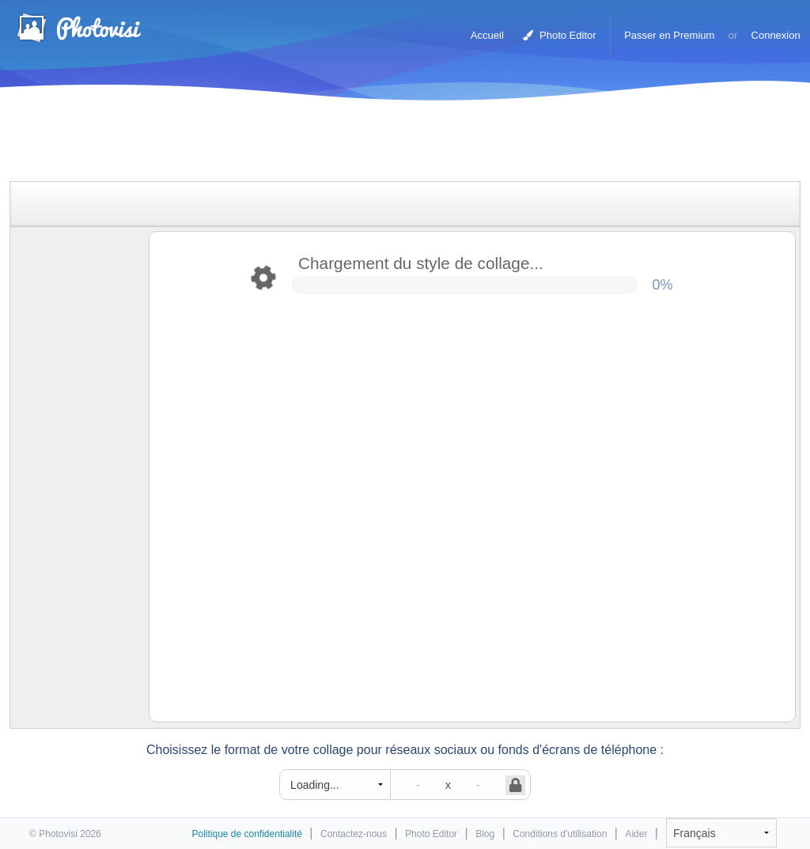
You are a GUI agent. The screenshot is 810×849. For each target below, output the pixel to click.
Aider (636, 834)
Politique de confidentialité (246, 834)
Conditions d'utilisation (560, 834)
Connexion (776, 35)
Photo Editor (559, 35)
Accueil (487, 35)
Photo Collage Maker (78, 28)
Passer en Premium (669, 35)
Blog (484, 834)
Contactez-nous (353, 834)
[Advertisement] (388, 144)
